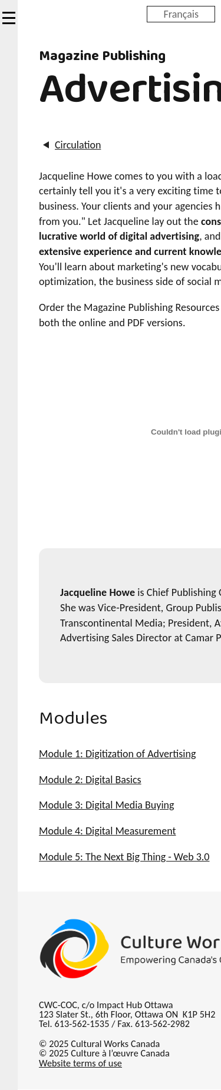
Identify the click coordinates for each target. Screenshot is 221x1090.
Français (181, 13)
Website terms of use (80, 1063)
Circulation (77, 144)
